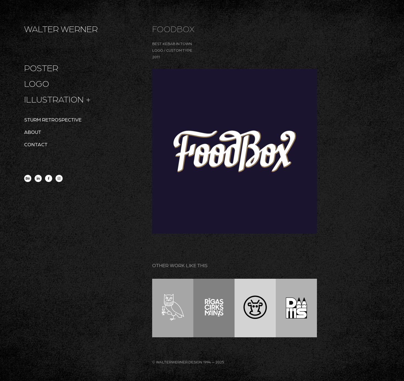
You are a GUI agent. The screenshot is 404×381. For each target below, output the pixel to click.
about (32, 132)
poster (41, 67)
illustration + (57, 99)
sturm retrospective (53, 119)
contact (36, 144)
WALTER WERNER (61, 28)
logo (36, 83)
